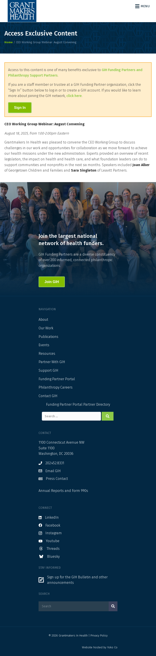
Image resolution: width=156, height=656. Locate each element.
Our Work (46, 328)
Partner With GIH (52, 362)
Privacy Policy (99, 635)
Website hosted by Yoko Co (99, 647)
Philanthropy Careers (56, 387)
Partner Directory (96, 404)
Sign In (20, 107)
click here (74, 96)
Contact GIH (48, 396)
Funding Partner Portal (57, 379)
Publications (48, 337)
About (43, 319)
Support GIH (48, 370)
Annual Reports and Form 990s (63, 491)
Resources (47, 353)
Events (44, 345)
